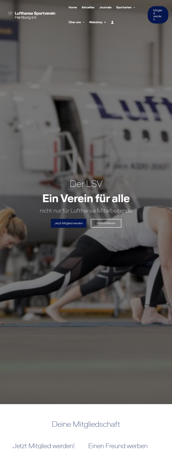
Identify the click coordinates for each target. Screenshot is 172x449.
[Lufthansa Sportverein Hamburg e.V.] (31, 15)
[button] (133, 7)
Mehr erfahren (106, 223)
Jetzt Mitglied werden (68, 223)
